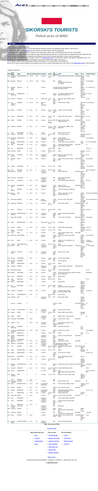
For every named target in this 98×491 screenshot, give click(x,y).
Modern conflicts (53, 452)
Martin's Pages (68, 441)
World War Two (53, 447)
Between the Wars (53, 438)
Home (66, 435)
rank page (27, 50)
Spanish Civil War (53, 441)
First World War (53, 435)
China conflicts (52, 444)
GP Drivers (67, 438)
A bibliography (38, 441)
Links (36, 444)
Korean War (52, 449)
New (35, 435)
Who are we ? (52, 457)
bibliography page (48, 57)
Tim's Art (66, 444)
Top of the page (51, 428)
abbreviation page (79, 63)
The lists (37, 438)
